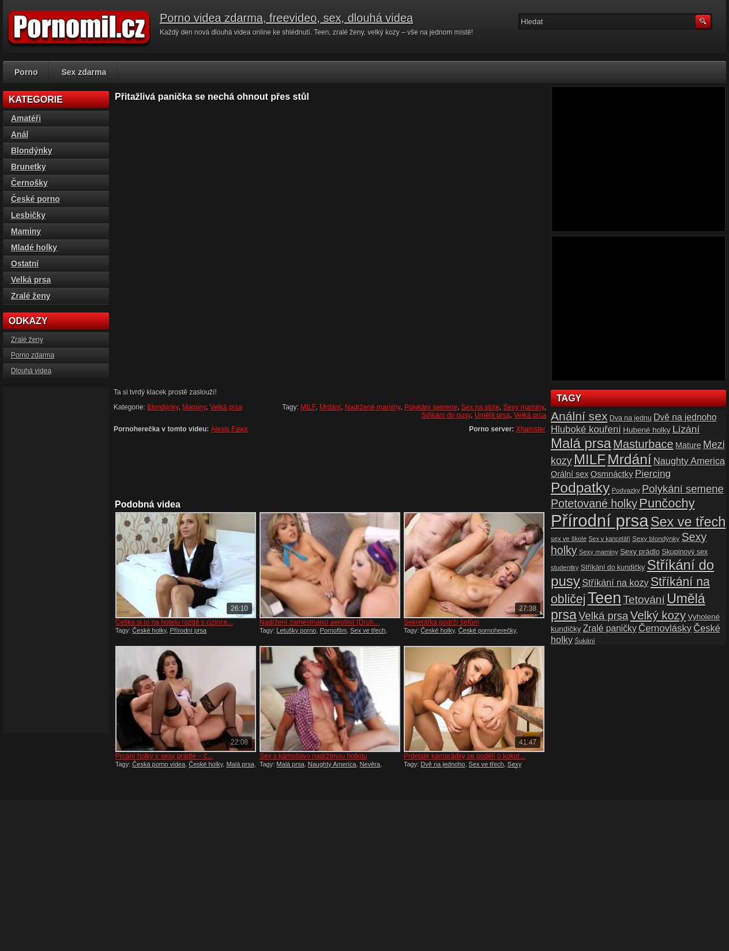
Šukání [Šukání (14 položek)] (584, 640)
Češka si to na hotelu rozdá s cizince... (174, 622)
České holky (149, 630)
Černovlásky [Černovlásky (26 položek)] (665, 628)
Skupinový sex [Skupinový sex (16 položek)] (685, 552)
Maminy (194, 407)
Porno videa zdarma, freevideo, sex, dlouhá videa (286, 18)
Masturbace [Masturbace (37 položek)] (643, 444)
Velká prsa (226, 407)
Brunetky (28, 166)
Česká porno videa (158, 764)
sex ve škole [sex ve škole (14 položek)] (569, 538)
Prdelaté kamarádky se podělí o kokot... (464, 756)
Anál (19, 134)
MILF (307, 407)
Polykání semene (430, 407)
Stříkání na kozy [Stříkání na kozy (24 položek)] (615, 582)
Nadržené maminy (372, 407)
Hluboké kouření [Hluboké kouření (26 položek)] (586, 429)
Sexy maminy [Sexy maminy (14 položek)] (598, 551)
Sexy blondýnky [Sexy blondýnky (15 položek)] (655, 538)
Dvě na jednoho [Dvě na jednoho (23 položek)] (685, 417)
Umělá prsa (492, 415)
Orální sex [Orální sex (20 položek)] (569, 474)
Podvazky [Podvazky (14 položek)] (626, 490)
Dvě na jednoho (442, 764)
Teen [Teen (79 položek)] (604, 598)
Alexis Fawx (229, 429)
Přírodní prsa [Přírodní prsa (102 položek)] (600, 520)
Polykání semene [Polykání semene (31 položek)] (683, 489)
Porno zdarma (32, 355)
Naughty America (332, 764)
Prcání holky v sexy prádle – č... (164, 756)
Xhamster (531, 429)
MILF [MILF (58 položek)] (590, 459)
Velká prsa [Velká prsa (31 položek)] (603, 616)
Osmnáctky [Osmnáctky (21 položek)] (612, 474)
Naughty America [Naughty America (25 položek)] (689, 461)
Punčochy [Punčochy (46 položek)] (666, 503)
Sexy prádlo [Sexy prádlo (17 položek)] (640, 551)
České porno (35, 199)
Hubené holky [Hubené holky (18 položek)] (646, 430)
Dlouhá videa (31, 371)
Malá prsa (240, 764)
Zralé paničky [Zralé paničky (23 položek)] (610, 628)
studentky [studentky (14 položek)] (564, 567)
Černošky (29, 182)
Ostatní (25, 263)
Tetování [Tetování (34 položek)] (644, 599)
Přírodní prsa (188, 630)
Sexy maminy (523, 407)
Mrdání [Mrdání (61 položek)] (629, 459)
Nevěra (370, 764)
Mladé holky (34, 247)
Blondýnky (162, 407)
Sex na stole (480, 407)
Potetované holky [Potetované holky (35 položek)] (594, 503)
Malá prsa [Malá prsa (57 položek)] (581, 443)
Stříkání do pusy (446, 415)
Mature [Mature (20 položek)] (688, 445)
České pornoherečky (487, 630)
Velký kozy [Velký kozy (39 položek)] (658, 615)
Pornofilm (333, 630)
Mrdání (330, 407)
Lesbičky (28, 215)
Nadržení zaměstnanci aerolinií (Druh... (319, 622)
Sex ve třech (367, 630)
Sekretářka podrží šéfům (441, 622)
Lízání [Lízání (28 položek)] (686, 429)
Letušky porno (296, 630)
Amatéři (26, 118)
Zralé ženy (30, 295)
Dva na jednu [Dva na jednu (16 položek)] (631, 418)
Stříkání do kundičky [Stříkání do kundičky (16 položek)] (613, 567)
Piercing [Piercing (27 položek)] (653, 473)
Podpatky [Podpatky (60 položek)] (580, 487)
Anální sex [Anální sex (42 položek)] (579, 416)
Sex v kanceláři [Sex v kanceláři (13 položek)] (609, 538)
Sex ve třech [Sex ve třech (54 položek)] (688, 521)
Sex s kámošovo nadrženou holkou (313, 756)
